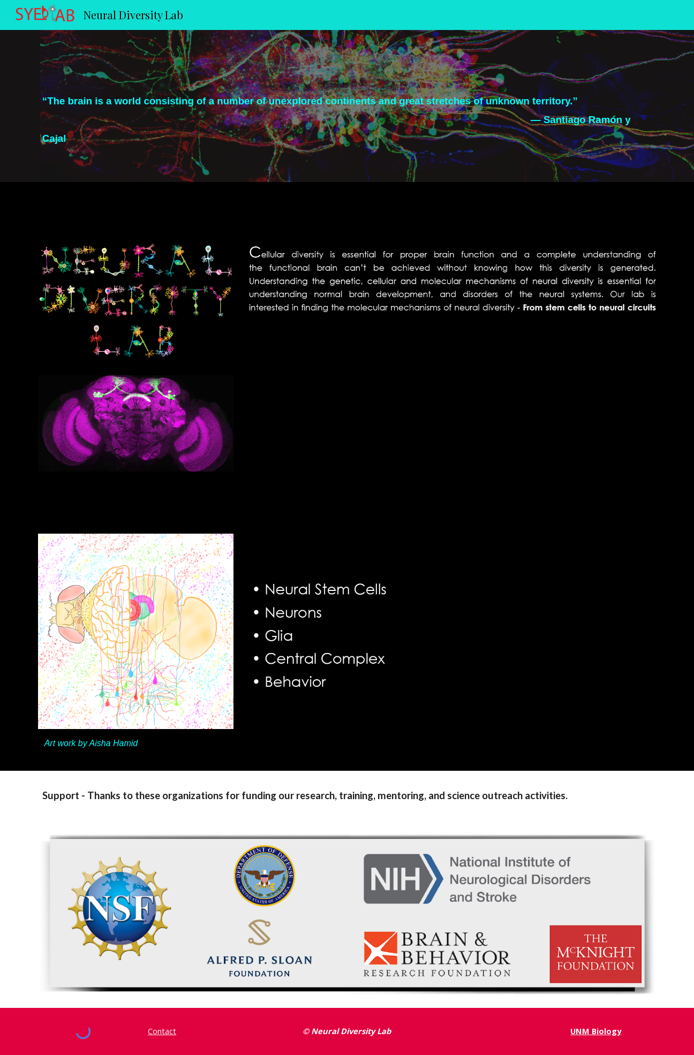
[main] (347, 106)
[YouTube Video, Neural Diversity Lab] (452, 420)
